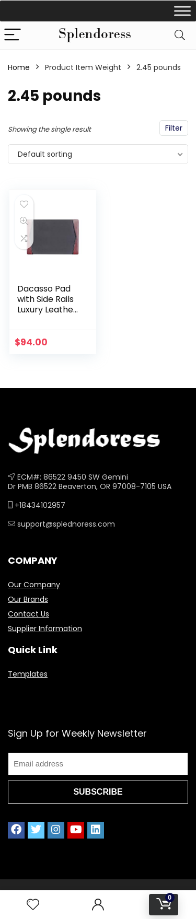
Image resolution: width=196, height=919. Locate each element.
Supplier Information (45, 628)
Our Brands (28, 599)
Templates (28, 674)
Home (19, 67)
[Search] (179, 35)
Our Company (34, 584)
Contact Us (28, 614)
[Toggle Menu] (182, 11)
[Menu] (12, 35)
